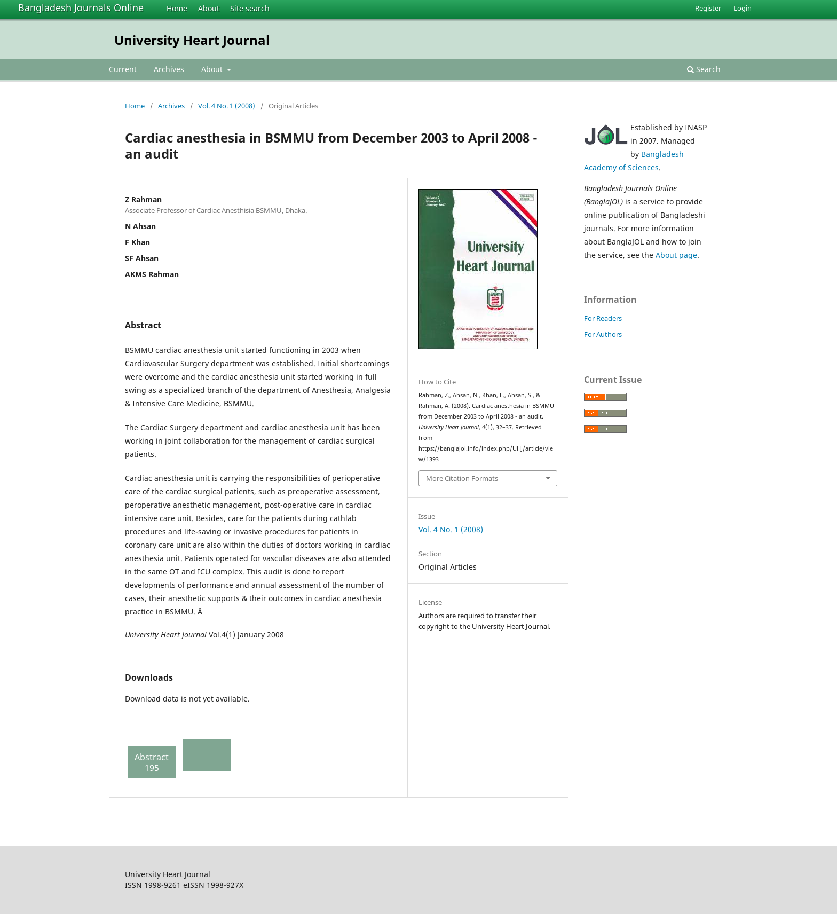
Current (123, 69)
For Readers (603, 318)
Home (177, 8)
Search (704, 69)
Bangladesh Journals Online (81, 7)
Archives (169, 69)
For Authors (603, 334)
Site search (250, 8)
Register (708, 8)
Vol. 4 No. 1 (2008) (226, 106)
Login (742, 8)
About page (676, 255)
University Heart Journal (192, 40)
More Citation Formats (462, 478)
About (208, 8)
